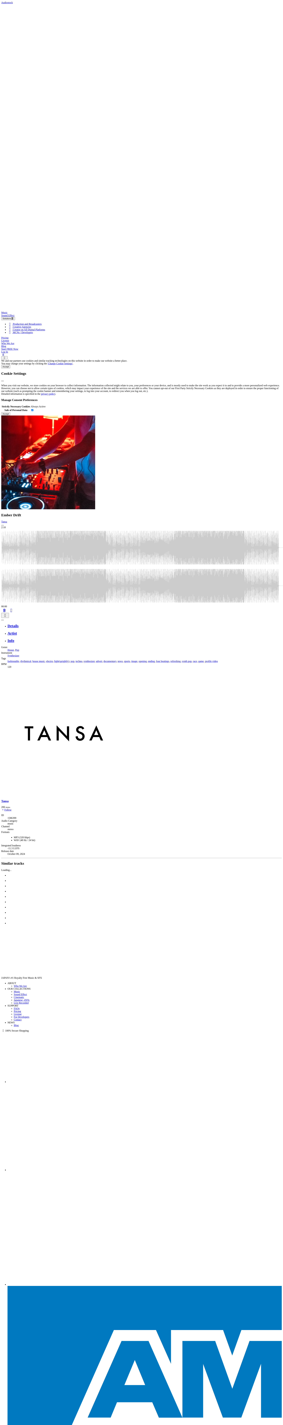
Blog (3, 346)
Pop (17, 650)
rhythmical (25, 661)
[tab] (145, 626)
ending (151, 661)
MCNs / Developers (20, 332)
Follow (6, 810)
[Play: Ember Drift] (2, 525)
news (120, 661)
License (5, 340)
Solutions (8, 318)
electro (49, 661)
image (134, 661)
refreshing (175, 661)
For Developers (21, 1017)
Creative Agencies (19, 327)
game (201, 661)
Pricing (4, 337)
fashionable (13, 661)
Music (4, 312)
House (11, 650)
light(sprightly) (61, 661)
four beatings (162, 661)
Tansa (4, 521)
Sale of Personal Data (16, 410)
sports (127, 661)
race (195, 661)
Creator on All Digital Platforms (26, 329)
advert (99, 661)
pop (72, 661)
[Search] (3, 354)
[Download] (5, 615)
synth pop (187, 661)
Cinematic (19, 997)
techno (79, 661)
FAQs (17, 1008)
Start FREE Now (9, 349)
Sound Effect (7, 315)
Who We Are (7, 343)
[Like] (11, 610)
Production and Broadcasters (25, 324)
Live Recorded (21, 1003)
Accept (6, 367)
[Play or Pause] (2, 620)
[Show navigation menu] (4, 357)
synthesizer (89, 661)
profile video (211, 661)
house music (38, 661)
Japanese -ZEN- (22, 1000)
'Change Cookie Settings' (60, 363)
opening (143, 661)
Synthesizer (13, 655)
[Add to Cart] (4, 610)
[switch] (32, 410)
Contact (18, 1019)
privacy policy (48, 394)
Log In (4, 352)
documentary (109, 661)
